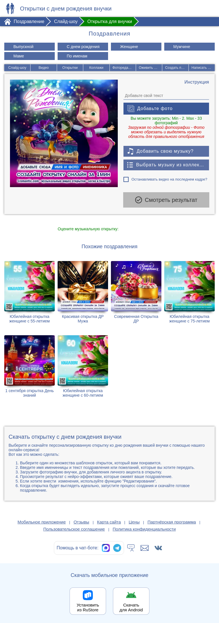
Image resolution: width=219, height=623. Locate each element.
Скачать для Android (131, 606)
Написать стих (203, 68)
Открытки (70, 68)
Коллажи (96, 68)
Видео (43, 68)
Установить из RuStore (88, 606)
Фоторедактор (124, 68)
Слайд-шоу (17, 68)
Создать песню (176, 68)
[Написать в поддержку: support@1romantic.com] (145, 547)
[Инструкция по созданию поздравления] (196, 82)
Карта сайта (109, 521)
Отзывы (81, 521)
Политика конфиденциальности (144, 528)
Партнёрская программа (171, 521)
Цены (134, 521)
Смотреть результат (166, 199)
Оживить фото (150, 68)
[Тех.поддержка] (131, 547)
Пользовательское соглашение (74, 528)
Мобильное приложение (42, 521)
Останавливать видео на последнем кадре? (169, 179)
